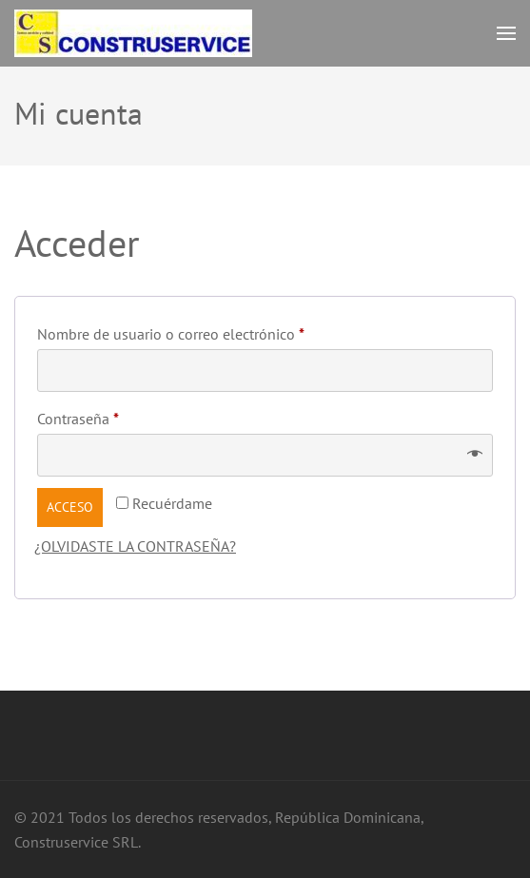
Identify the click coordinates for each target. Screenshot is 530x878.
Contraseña (114, 415)
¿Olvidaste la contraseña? (135, 546)
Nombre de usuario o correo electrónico (207, 331)
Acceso (70, 507)
